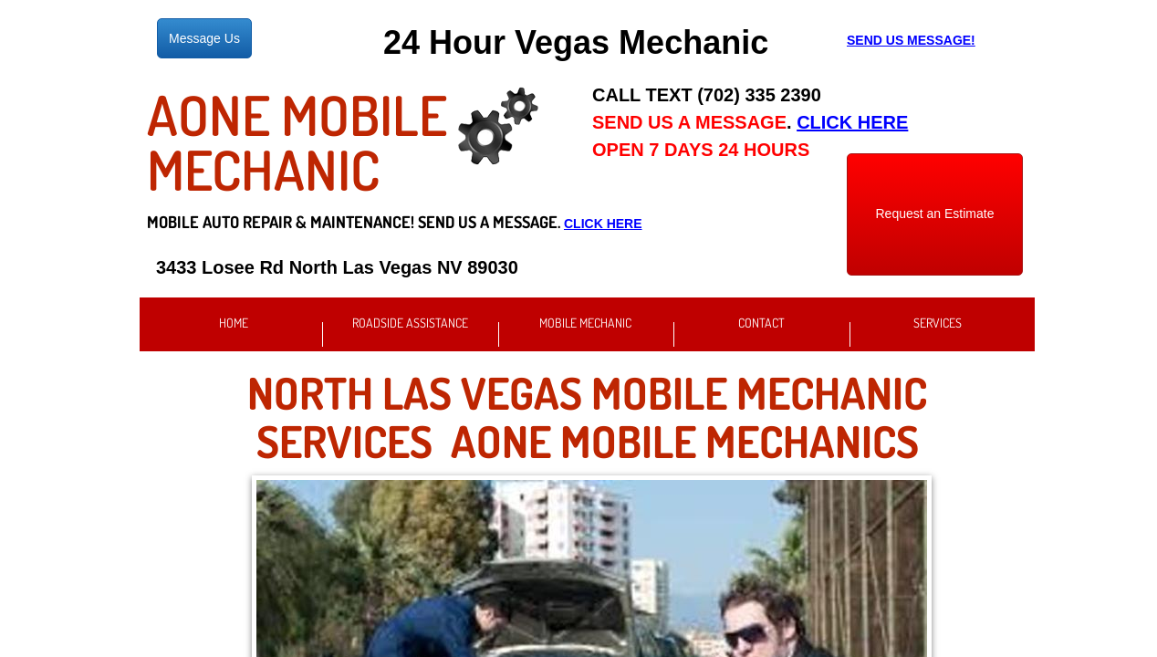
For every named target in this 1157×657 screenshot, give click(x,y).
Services (937, 322)
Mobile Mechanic (585, 322)
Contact (761, 322)
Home (233, 322)
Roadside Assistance (410, 322)
